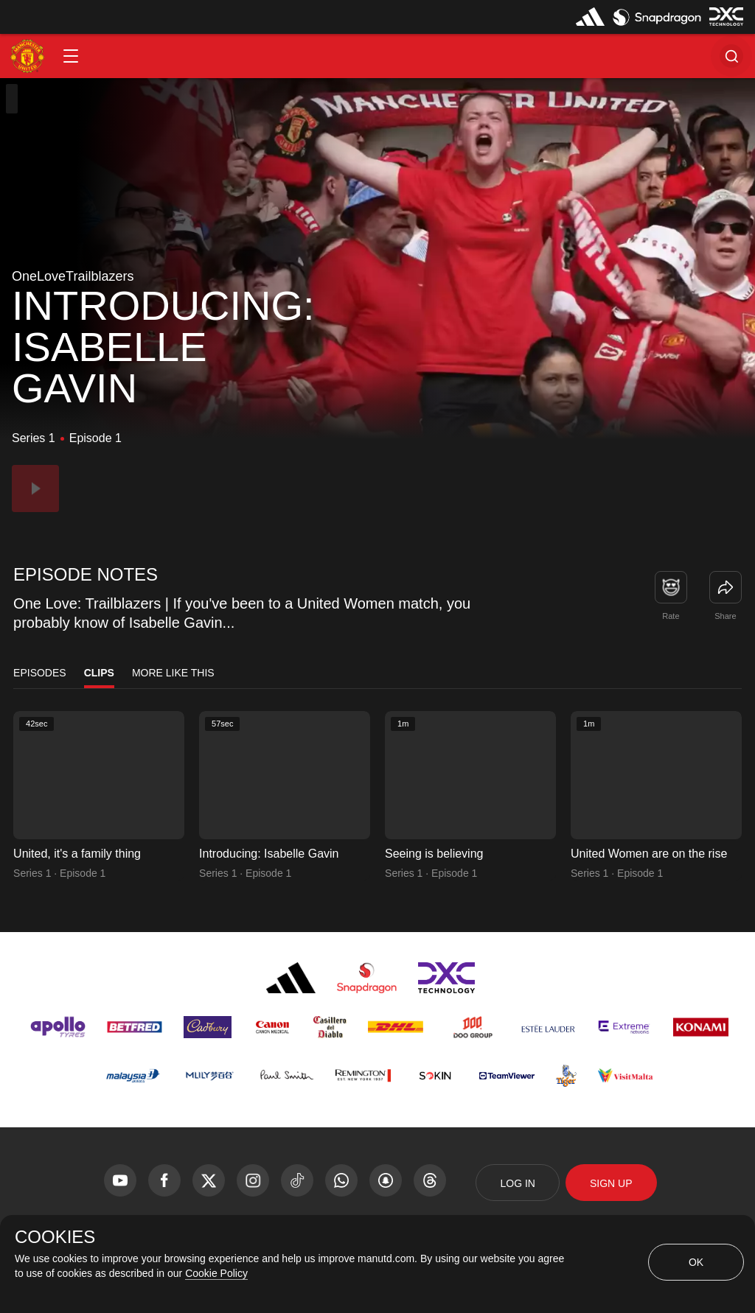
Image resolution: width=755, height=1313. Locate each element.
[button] (71, 56)
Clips (99, 673)
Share (725, 616)
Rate (670, 616)
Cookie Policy (216, 1273)
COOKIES (55, 1237)
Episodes (39, 673)
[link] (725, 587)
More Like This (173, 673)
